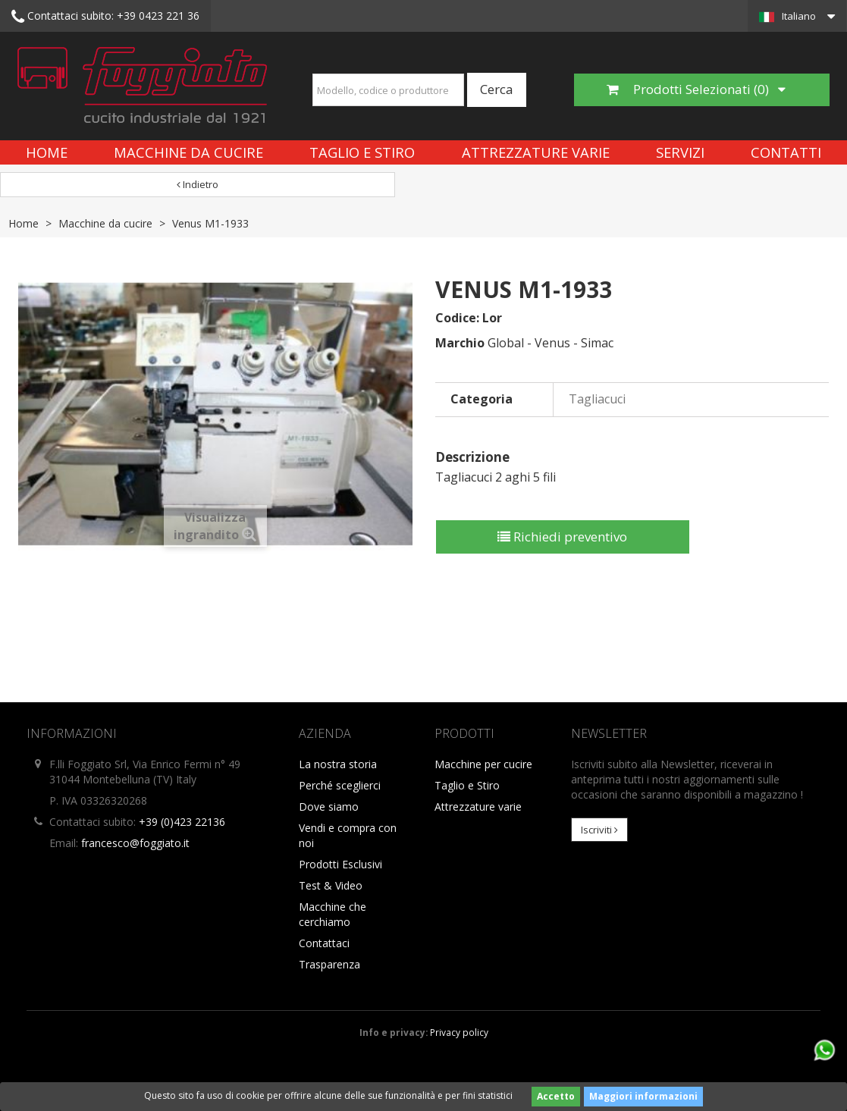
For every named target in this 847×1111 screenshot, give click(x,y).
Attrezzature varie (536, 152)
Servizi (680, 152)
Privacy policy (459, 1032)
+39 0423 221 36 (105, 16)
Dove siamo (329, 806)
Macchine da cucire (188, 152)
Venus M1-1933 (210, 223)
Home (46, 152)
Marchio (460, 342)
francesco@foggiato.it (135, 843)
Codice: (457, 317)
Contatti (786, 152)
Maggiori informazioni (643, 1096)
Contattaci (324, 943)
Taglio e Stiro (362, 152)
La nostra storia (338, 764)
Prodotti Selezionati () (696, 89)
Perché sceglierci (340, 785)
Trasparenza (329, 964)
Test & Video (330, 885)
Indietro (197, 184)
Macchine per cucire (483, 764)
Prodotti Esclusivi (340, 864)
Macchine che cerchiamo (332, 914)
